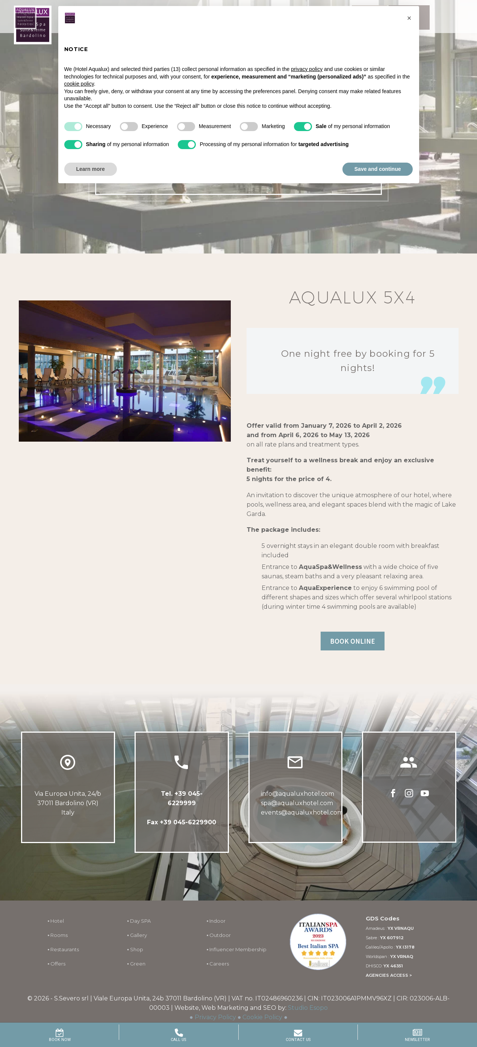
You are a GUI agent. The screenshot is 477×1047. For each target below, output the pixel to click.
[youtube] (425, 793)
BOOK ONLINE (352, 641)
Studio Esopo (308, 1007)
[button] (409, 18)
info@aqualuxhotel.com (297, 793)
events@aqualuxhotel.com (302, 812)
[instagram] (409, 793)
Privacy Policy (215, 1017)
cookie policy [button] (79, 84)
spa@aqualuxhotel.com (297, 803)
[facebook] (393, 793)
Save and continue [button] (377, 169)
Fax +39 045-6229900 (181, 822)
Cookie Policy (262, 1017)
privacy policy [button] (307, 69)
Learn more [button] (90, 169)
